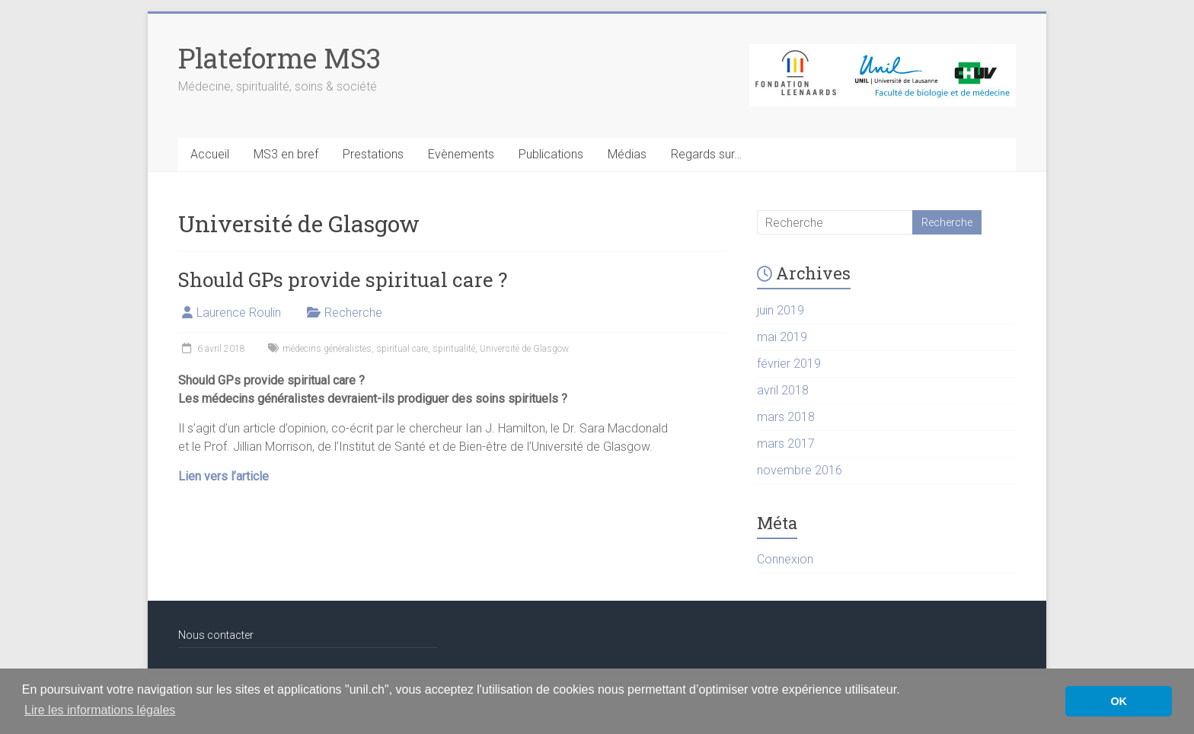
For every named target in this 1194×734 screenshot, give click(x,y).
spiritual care (402, 348)
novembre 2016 (799, 470)
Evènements (461, 154)
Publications (551, 154)
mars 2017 (786, 443)
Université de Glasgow (524, 348)
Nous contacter (216, 635)
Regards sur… (706, 154)
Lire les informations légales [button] (99, 710)
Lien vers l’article (223, 476)
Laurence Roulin (238, 312)
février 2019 (789, 363)
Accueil (209, 154)
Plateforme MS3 (279, 58)
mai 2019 (782, 337)
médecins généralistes (327, 348)
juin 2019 (780, 310)
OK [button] (1118, 701)
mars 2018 (786, 417)
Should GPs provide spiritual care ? (342, 279)
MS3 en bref (286, 154)
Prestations (373, 154)
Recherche (353, 312)
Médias (627, 154)
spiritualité (454, 348)
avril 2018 (783, 390)
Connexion (785, 559)
